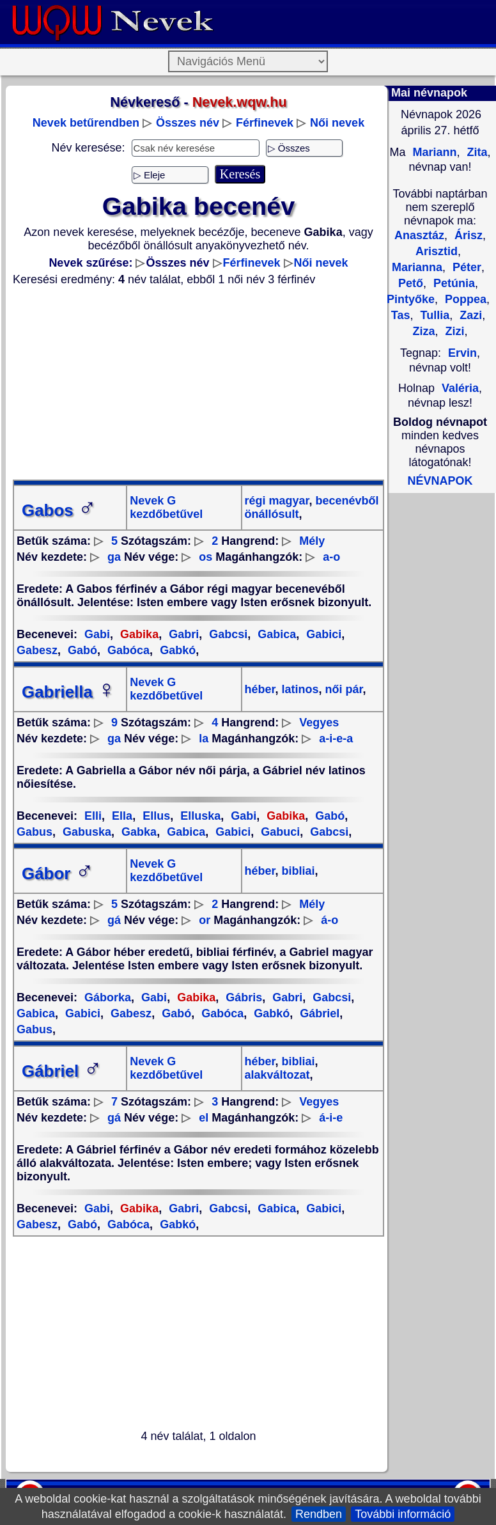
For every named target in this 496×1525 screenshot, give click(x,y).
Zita (476, 152)
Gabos (59, 510)
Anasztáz (419, 235)
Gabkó (176, 650)
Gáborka (107, 997)
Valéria (460, 388)
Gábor (58, 873)
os (205, 557)
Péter (465, 267)
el (203, 1117)
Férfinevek (264, 122)
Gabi (97, 634)
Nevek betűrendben (86, 122)
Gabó (81, 650)
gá (114, 920)
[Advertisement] (198, 383)
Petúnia (452, 283)
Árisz (467, 235)
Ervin (462, 353)
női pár (342, 689)
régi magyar (277, 500)
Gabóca (127, 650)
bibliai (297, 870)
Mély (312, 541)
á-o (329, 920)
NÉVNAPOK (439, 480)
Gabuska (85, 831)
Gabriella (69, 692)
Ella (120, 815)
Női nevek (337, 122)
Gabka (137, 831)
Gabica (275, 634)
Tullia (433, 315)
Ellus (154, 815)
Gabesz (129, 1013)
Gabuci (279, 831)
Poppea (464, 299)
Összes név (187, 122)
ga (114, 557)
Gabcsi (226, 634)
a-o (331, 557)
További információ (403, 1514)
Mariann (432, 152)
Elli (93, 815)
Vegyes (319, 722)
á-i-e (331, 1117)
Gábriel (318, 1013)
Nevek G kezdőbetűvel (166, 507)
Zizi (453, 331)
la (203, 738)
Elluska (199, 815)
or (204, 920)
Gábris (242, 997)
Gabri (182, 634)
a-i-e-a (336, 738)
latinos (299, 689)
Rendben (318, 1514)
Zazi (469, 315)
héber (260, 689)
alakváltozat (277, 1074)
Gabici (322, 634)
